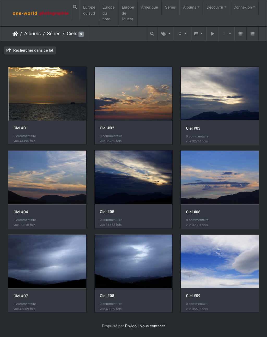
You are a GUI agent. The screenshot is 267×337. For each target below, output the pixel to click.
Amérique (149, 7)
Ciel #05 (107, 211)
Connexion (243, 7)
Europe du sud (89, 10)
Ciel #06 (193, 212)
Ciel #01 (21, 128)
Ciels (72, 34)
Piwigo (131, 326)
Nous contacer (152, 326)
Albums (189, 7)
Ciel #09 (193, 295)
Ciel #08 (107, 295)
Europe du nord (108, 13)
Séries (170, 7)
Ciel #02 (107, 128)
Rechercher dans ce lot (30, 50)
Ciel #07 (21, 296)
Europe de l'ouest (128, 13)
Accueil (15, 33)
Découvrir (215, 7)
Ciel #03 (193, 128)
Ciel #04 (21, 212)
